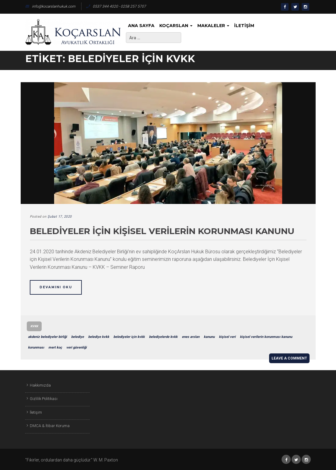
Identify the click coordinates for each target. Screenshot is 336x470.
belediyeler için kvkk (129, 337)
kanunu (209, 337)
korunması (36, 347)
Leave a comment (289, 358)
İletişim (244, 25)
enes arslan (190, 337)
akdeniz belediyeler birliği (47, 337)
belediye (77, 337)
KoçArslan (175, 25)
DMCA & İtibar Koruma (50, 425)
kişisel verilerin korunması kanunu (266, 337)
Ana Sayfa (141, 25)
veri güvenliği (76, 347)
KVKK (34, 326)
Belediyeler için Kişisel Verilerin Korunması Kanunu (162, 231)
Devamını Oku (56, 287)
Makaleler (213, 25)
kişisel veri (227, 337)
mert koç (55, 347)
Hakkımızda (40, 385)
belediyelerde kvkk (163, 337)
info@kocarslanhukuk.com (50, 6)
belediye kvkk (98, 337)
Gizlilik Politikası (43, 398)
